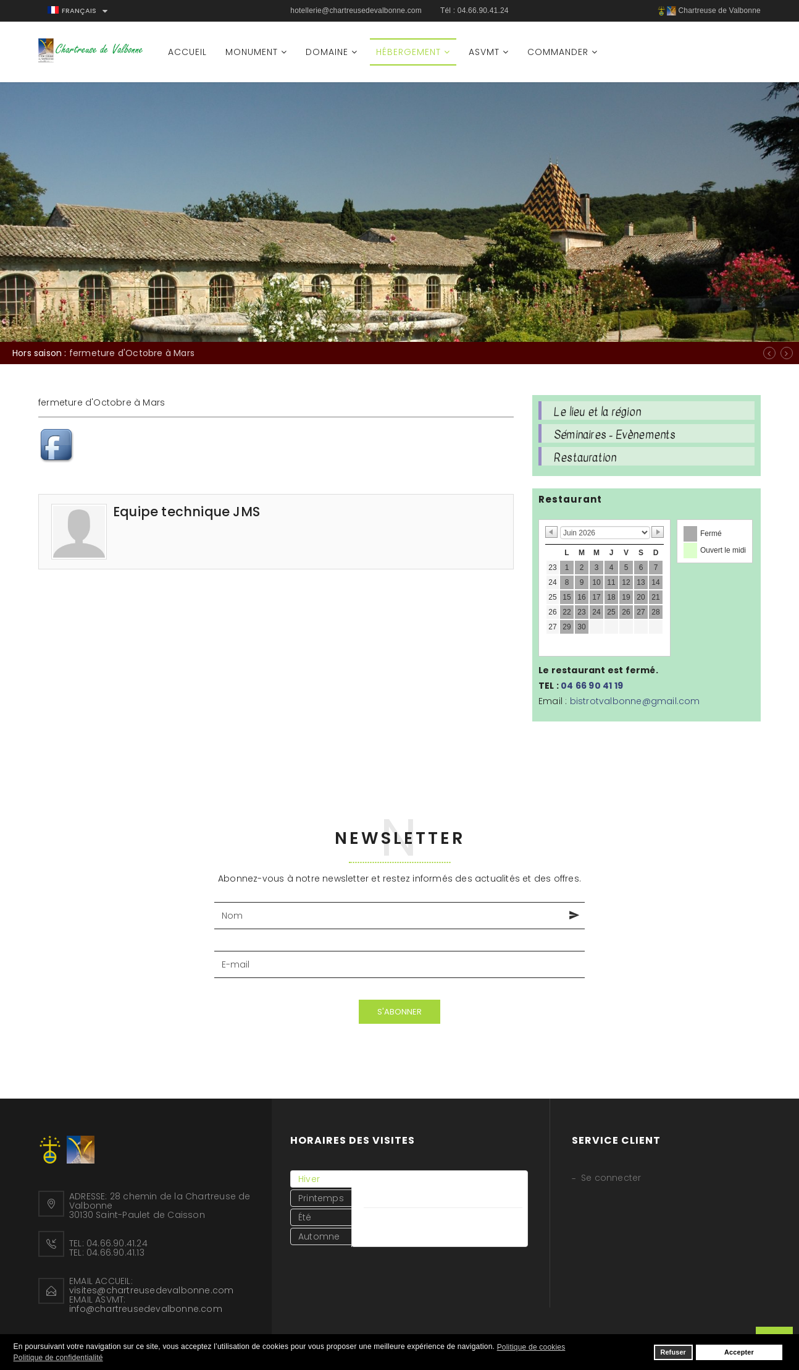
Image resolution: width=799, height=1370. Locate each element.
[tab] (321, 1179)
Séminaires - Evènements (615, 435)
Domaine (327, 52)
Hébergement (408, 52)
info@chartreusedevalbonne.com (145, 1309)
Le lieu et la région (597, 412)
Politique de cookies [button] (531, 1347)
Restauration (585, 457)
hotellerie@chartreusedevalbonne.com (356, 10)
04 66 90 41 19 (592, 685)
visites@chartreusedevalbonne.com (151, 1290)
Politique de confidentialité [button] (58, 1357)
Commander (557, 52)
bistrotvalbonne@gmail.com (635, 701)
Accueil (187, 52)
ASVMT (484, 52)
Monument (251, 52)
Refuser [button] (673, 1352)
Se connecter (611, 1178)
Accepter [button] (739, 1352)
